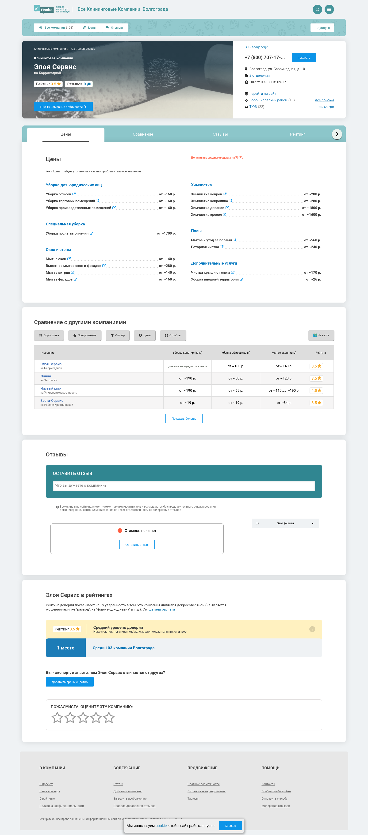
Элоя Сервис (50, 364)
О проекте (47, 784)
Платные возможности (205, 784)
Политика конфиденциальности (64, 806)
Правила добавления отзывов (137, 806)
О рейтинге (48, 798)
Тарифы (194, 798)
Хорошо (230, 825)
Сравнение (143, 134)
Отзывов (76, 84)
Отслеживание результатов (209, 791)
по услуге (322, 28)
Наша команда (50, 791)
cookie (161, 826)
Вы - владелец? (256, 47)
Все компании (56, 27)
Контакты (268, 784)
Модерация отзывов (277, 806)
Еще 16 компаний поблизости (63, 107)
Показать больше (184, 418)
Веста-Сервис (51, 401)
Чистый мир (50, 388)
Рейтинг (297, 134)
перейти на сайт (262, 93)
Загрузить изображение (132, 798)
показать (304, 57)
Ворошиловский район (268, 100)
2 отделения (259, 75)
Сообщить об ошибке (277, 791)
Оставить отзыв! (137, 545)
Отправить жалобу (275, 798)
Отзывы (114, 27)
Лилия (45, 376)
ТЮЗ (253, 107)
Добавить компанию (130, 791)
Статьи (119, 784)
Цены (89, 27)
